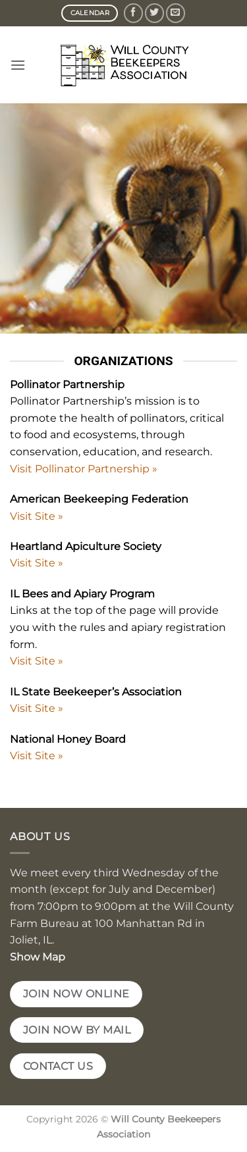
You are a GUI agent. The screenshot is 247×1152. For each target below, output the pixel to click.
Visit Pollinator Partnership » (83, 469)
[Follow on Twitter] (154, 12)
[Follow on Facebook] (133, 12)
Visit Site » (36, 516)
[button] (18, 65)
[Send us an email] (175, 12)
